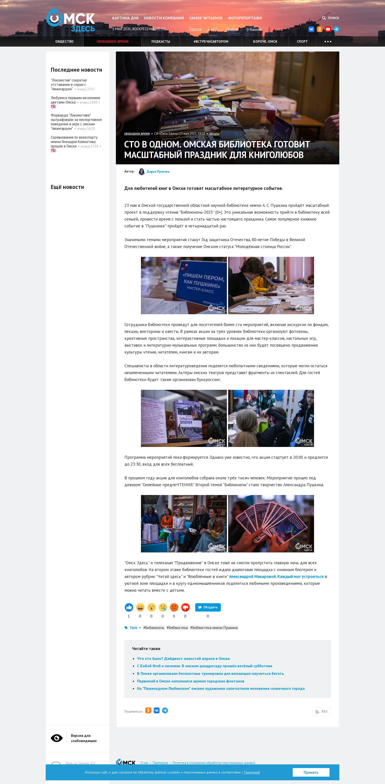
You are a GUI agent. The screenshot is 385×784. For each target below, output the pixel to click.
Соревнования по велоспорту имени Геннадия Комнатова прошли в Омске (74, 141)
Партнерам (160, 763)
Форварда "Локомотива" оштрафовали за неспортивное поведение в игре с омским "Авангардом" (76, 122)
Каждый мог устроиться (300, 576)
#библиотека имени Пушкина (214, 627)
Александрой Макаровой (252, 576)
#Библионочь (153, 627)
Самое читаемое (205, 17)
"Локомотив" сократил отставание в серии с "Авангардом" (69, 84)
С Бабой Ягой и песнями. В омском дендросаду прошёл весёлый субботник (204, 665)
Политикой (252, 772)
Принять (311, 772)
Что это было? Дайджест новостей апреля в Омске (183, 658)
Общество (64, 41)
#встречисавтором (211, 41)
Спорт (302, 41)
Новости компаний (164, 17)
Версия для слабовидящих (84, 738)
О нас (144, 763)
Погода (195, 28)
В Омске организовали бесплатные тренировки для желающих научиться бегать (210, 673)
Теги (133, 627)
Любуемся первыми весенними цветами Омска (75, 100)
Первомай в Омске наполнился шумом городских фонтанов (190, 681)
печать (214, 133)
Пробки (231, 28)
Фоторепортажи (245, 17)
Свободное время (112, 41)
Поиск (330, 18)
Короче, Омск (265, 41)
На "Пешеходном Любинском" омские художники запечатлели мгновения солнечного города (221, 688)
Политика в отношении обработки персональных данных (214, 763)
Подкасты (160, 41)
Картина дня (125, 17)
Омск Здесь (70, 20)
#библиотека (177, 627)
